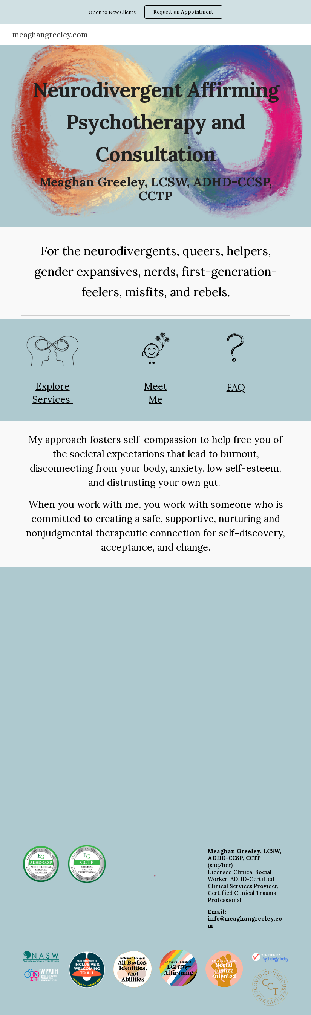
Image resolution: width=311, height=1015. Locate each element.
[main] (155, 135)
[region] (155, 12)
